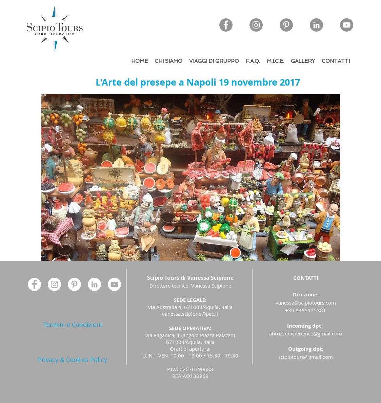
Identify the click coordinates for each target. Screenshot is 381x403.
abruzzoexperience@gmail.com (305, 333)
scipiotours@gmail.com (305, 356)
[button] (190, 177)
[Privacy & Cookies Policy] (72, 359)
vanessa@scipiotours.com (306, 302)
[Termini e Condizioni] (72, 324)
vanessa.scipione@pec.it (190, 313)
